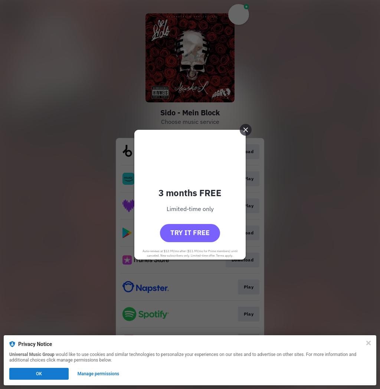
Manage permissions (98, 373)
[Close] (368, 343)
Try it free (190, 232)
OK (39, 373)
